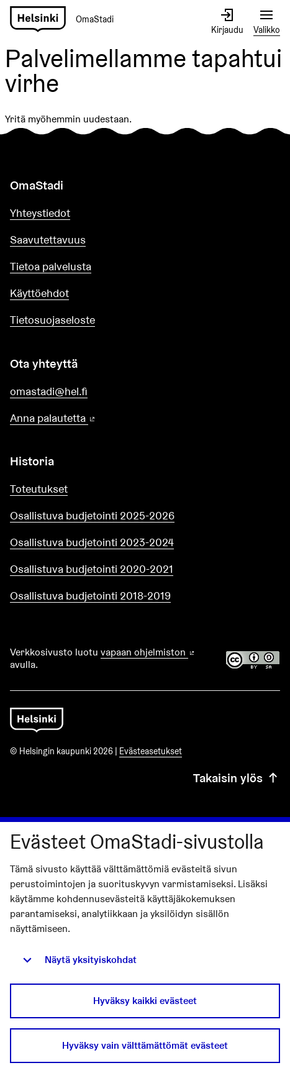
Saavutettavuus (48, 239)
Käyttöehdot (39, 293)
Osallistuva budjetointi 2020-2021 (91, 569)
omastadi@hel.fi (49, 391)
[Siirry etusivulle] (67, 19)
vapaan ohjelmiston (148, 652)
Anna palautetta (88, 418)
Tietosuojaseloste (52, 320)
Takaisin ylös (236, 778)
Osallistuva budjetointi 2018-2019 (90, 595)
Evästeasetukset (150, 751)
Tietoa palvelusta (50, 266)
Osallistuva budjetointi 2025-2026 (92, 515)
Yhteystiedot (40, 213)
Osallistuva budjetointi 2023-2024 (92, 542)
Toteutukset (39, 489)
